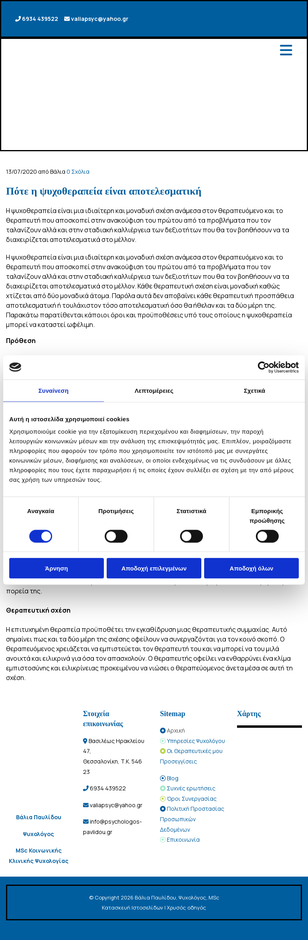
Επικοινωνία (183, 839)
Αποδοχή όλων (252, 568)
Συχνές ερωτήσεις (191, 788)
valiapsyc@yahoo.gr (99, 18)
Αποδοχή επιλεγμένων (154, 568)
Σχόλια (78, 171)
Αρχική (176, 730)
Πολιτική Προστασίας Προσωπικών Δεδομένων (192, 819)
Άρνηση (56, 568)
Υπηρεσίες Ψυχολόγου (196, 741)
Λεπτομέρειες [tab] (154, 390)
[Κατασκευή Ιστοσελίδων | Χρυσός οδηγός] (12, 930)
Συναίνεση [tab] (53, 390)
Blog (172, 778)
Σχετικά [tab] (254, 390)
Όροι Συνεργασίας (192, 798)
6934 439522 (40, 18)
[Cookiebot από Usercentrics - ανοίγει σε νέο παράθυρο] (264, 367)
